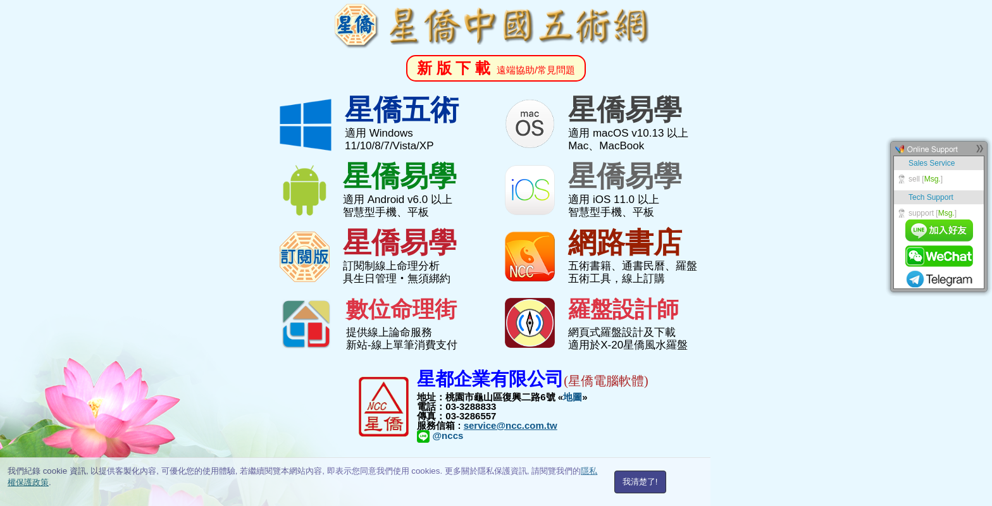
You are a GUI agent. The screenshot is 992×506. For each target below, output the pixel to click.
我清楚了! (640, 481)
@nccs (440, 435)
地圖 (572, 397)
